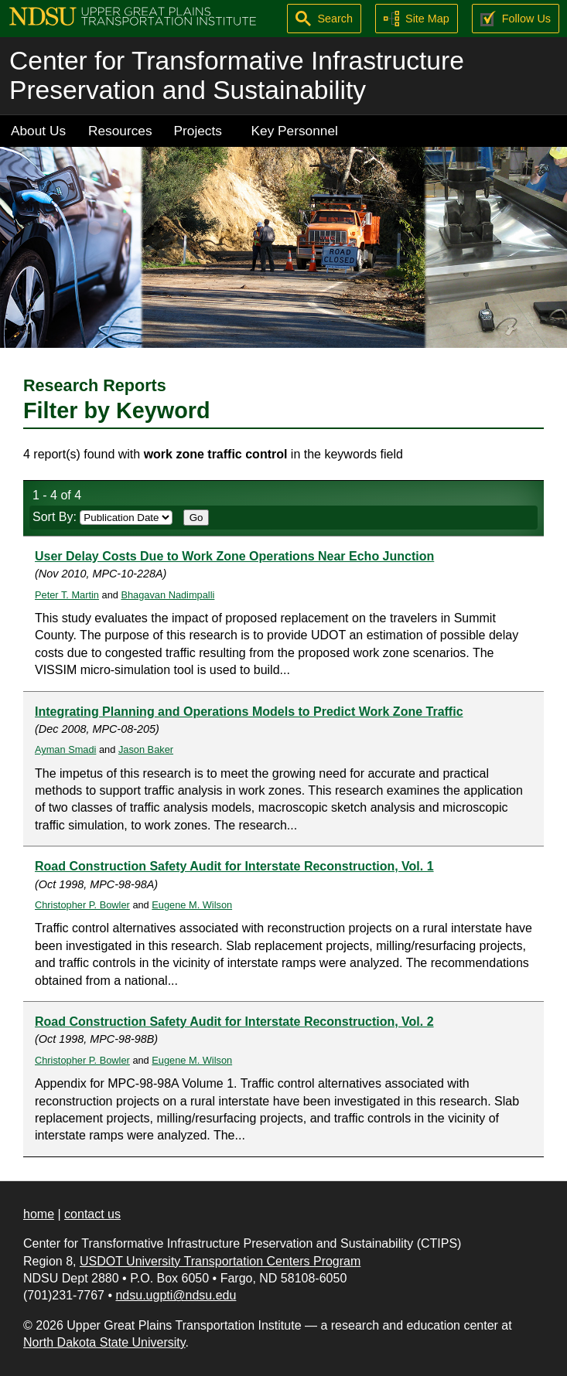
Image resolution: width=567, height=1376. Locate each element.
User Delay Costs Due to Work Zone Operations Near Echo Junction (234, 556)
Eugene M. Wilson (192, 905)
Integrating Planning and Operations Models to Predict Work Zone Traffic (249, 711)
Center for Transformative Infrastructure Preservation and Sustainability (236, 75)
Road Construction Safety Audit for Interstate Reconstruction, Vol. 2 (234, 1021)
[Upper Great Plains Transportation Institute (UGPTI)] (133, 15)
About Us (38, 130)
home (38, 1214)
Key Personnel (294, 130)
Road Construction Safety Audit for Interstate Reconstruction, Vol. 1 (234, 866)
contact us (92, 1214)
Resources (120, 130)
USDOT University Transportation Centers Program (220, 1261)
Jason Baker (145, 749)
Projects (198, 130)
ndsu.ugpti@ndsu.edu (175, 1295)
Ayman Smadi (65, 749)
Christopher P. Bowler (82, 905)
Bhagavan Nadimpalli (167, 595)
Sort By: (102, 516)
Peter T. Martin (67, 595)
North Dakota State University (104, 1342)
